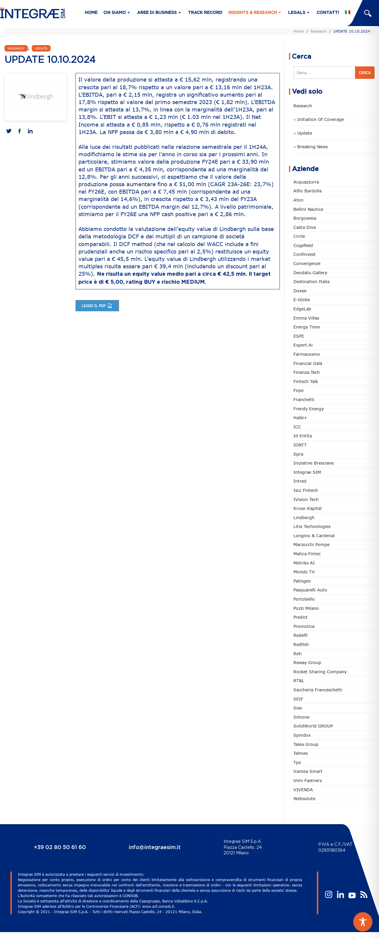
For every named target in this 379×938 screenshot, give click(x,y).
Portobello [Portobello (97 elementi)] (304, 599)
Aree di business (157, 13)
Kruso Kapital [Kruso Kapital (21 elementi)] (307, 508)
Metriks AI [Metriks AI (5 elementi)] (304, 562)
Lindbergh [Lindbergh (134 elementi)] (303, 517)
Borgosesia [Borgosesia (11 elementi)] (304, 218)
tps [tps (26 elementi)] (297, 762)
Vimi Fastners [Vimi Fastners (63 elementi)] (307, 780)
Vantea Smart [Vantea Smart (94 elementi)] (307, 771)
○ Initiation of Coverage (318, 119)
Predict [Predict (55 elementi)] (300, 617)
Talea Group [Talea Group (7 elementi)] (305, 744)
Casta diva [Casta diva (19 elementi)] (304, 227)
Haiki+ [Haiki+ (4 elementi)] (300, 417)
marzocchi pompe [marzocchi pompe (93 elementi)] (311, 544)
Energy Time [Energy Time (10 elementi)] (306, 326)
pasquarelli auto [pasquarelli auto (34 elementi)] (310, 589)
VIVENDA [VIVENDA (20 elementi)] (303, 789)
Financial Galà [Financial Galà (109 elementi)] (307, 363)
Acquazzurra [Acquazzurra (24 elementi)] (306, 181)
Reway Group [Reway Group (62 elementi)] (307, 662)
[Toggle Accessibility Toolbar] (363, 922)
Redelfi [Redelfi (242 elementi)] (300, 635)
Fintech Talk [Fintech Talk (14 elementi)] (305, 381)
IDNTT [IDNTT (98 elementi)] (300, 444)
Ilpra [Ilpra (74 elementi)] (298, 454)
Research (319, 31)
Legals (296, 13)
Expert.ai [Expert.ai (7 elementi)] (303, 344)
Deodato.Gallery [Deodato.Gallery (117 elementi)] (310, 272)
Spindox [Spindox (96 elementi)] (302, 735)
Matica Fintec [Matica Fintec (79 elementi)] (307, 553)
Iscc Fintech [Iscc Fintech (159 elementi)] (305, 490)
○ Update (302, 132)
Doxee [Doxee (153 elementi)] (299, 290)
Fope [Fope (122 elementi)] (298, 390)
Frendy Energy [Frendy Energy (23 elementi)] (308, 408)
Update (41, 48)
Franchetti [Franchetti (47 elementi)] (303, 399)
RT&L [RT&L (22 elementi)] (298, 680)
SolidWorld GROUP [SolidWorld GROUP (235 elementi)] (313, 725)
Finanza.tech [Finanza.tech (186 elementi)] (306, 372)
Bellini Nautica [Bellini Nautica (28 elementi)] (308, 209)
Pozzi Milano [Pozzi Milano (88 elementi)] (306, 608)
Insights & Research (252, 13)
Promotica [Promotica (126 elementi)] (303, 626)
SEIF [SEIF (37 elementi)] (298, 698)
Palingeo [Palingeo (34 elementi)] (302, 580)
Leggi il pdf (97, 306)
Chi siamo (114, 13)
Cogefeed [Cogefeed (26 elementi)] (303, 245)
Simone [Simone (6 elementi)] (301, 717)
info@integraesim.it (155, 847)
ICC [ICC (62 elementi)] (297, 426)
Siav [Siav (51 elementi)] (297, 707)
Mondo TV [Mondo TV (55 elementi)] (304, 571)
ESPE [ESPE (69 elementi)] (298, 336)
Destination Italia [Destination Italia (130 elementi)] (311, 281)
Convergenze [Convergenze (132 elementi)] (306, 263)
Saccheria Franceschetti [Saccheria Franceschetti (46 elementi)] (317, 689)
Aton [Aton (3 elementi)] (298, 199)
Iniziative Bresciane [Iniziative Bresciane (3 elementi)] (313, 462)
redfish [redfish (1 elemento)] (301, 644)
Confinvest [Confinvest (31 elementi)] (304, 254)
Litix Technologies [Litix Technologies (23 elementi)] (311, 526)
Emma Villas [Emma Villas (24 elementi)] (306, 317)
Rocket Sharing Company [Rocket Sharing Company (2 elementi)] (320, 671)
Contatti (328, 13)
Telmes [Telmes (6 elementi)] (300, 753)
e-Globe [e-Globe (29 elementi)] (301, 299)
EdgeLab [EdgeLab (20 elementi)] (302, 308)
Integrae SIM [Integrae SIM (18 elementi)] (307, 472)
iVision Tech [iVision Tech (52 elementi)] (306, 499)
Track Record (205, 13)
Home (91, 13)
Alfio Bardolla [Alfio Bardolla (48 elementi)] (307, 190)
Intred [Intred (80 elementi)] (299, 481)
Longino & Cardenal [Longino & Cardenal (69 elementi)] (314, 535)
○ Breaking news (310, 146)
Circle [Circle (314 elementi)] (299, 236)
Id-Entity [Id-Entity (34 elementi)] (302, 435)
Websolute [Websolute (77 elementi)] (304, 798)
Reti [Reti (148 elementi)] (297, 653)
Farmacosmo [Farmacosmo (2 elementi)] (306, 354)
